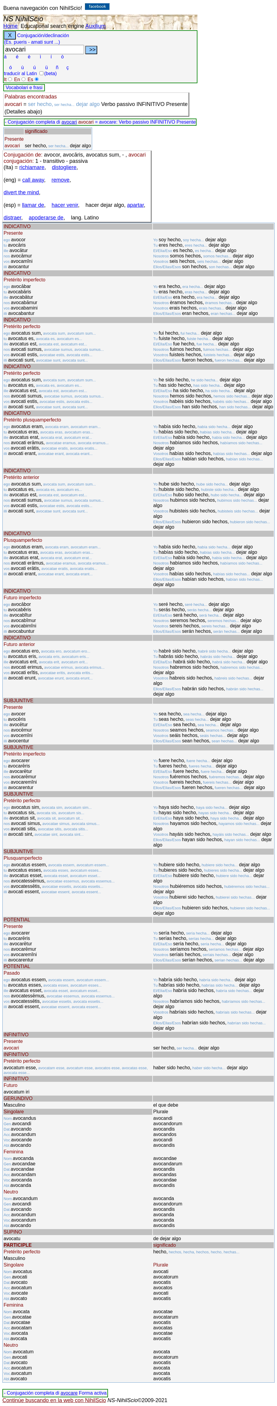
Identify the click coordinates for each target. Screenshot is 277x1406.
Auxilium (95, 26)
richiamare (32, 167)
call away (33, 180)
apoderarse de (46, 218)
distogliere (64, 167)
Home (10, 26)
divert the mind (21, 192)
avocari (69, 122)
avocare (68, 1393)
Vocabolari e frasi (24, 87)
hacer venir (65, 205)
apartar (135, 205)
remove (60, 180)
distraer (12, 218)
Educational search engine (52, 26)
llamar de (33, 205)
